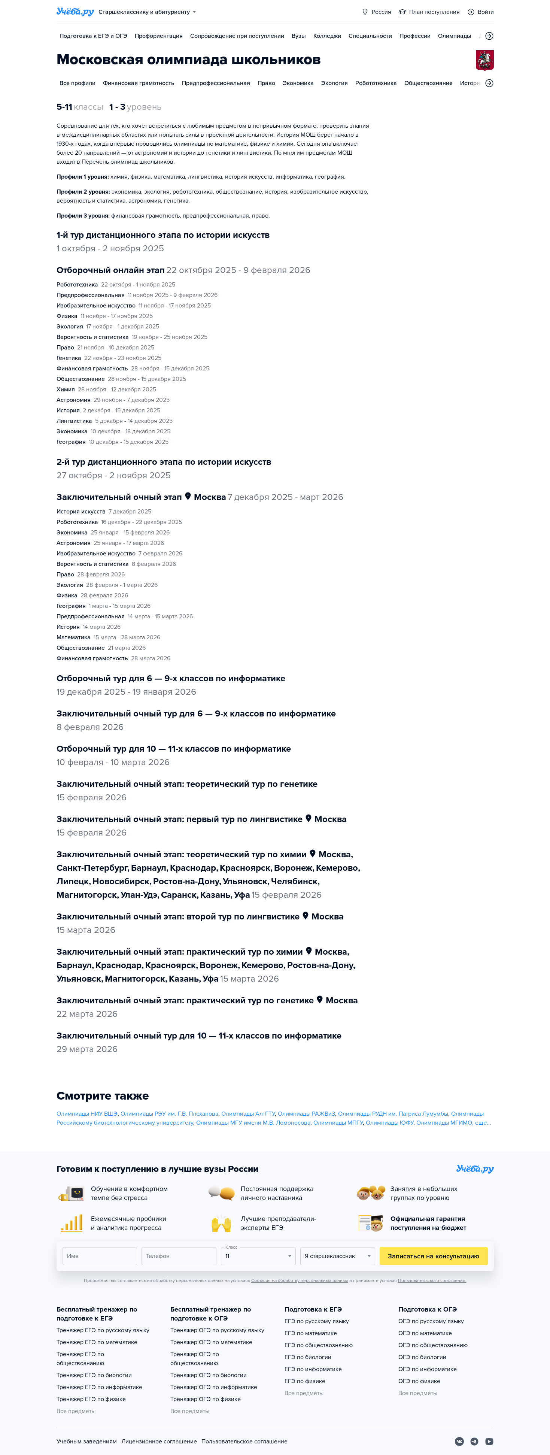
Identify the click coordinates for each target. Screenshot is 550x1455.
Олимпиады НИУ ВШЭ (87, 1114)
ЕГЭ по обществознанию (319, 1345)
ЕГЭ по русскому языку (317, 1321)
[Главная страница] (75, 11)
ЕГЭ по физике (305, 1381)
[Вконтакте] (459, 1441)
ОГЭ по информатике (427, 1369)
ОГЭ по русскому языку (431, 1321)
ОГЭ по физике (419, 1381)
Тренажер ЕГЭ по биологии (94, 1375)
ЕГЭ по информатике (313, 1369)
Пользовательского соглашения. (432, 1280)
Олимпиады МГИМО (444, 1123)
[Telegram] (474, 1441)
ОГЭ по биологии (422, 1357)
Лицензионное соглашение (159, 1441)
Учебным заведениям (87, 1441)
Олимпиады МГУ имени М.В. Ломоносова (253, 1123)
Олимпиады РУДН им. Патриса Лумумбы (393, 1114)
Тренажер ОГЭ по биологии (208, 1375)
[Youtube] (489, 1441)
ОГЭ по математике (425, 1333)
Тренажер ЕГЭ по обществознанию (80, 1359)
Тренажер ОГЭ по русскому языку (217, 1330)
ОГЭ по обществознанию (433, 1345)
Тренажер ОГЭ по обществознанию (194, 1359)
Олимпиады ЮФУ (389, 1123)
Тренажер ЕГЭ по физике (91, 1399)
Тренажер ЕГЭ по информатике (99, 1387)
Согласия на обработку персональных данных (299, 1280)
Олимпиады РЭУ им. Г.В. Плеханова (169, 1114)
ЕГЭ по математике (311, 1333)
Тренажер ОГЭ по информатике (213, 1387)
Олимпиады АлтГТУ (248, 1114)
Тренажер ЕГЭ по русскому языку (103, 1330)
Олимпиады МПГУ (338, 1123)
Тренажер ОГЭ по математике (211, 1342)
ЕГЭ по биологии (308, 1357)
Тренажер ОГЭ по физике (205, 1399)
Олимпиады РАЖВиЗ (306, 1114)
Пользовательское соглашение (244, 1441)
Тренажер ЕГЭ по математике (97, 1342)
